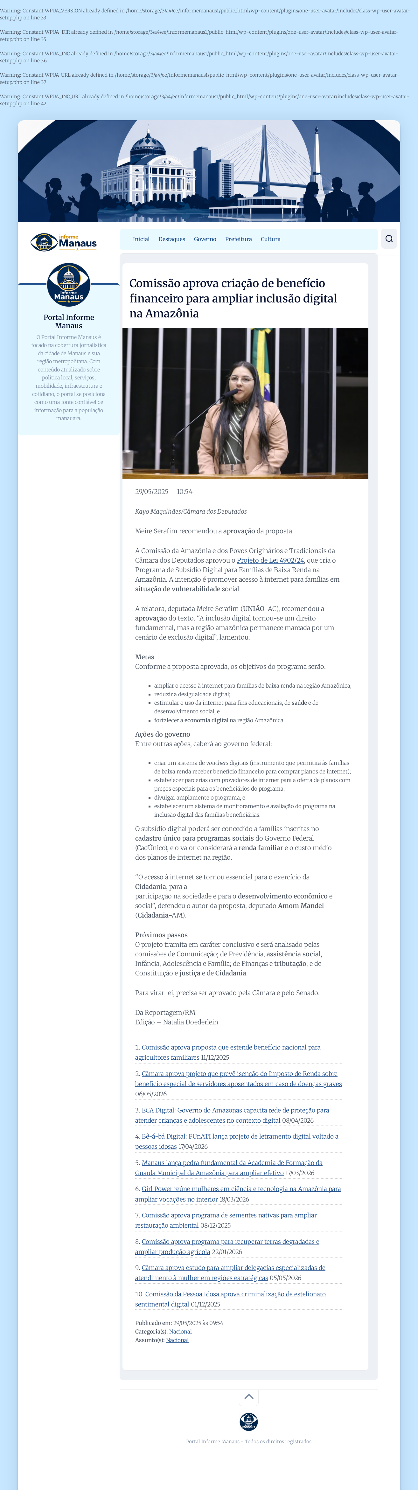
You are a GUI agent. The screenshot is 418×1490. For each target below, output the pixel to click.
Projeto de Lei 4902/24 (270, 560)
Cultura (271, 239)
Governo (205, 239)
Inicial (141, 239)
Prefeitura (238, 239)
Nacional (180, 1331)
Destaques (171, 239)
